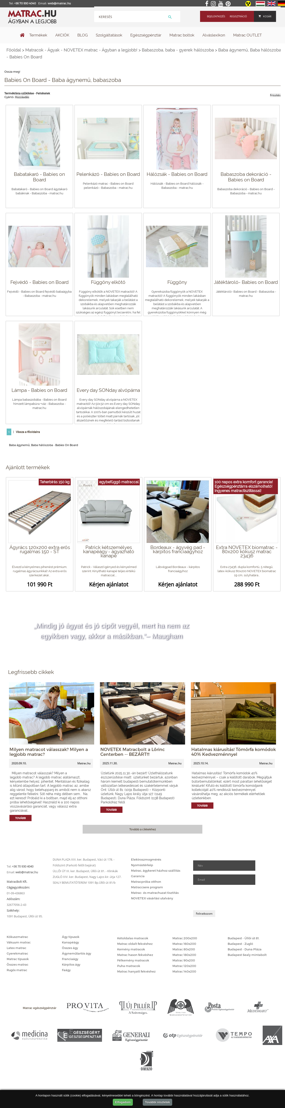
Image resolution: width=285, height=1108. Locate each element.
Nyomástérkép (142, 865)
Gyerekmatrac (17, 953)
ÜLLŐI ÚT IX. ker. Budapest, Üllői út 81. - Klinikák (85, 871)
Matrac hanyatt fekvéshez (136, 971)
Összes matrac (17, 964)
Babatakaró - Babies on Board (39, 177)
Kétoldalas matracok (132, 938)
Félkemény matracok (133, 960)
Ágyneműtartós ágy (76, 953)
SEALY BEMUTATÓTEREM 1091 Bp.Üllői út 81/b (84, 882)
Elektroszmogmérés (146, 859)
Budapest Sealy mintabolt (247, 955)
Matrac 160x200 (184, 944)
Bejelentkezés (216, 16)
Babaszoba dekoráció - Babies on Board (246, 177)
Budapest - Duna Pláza (245, 949)
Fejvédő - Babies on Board (39, 282)
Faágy (66, 970)
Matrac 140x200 (184, 971)
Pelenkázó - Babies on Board (108, 174)
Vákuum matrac (19, 942)
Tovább (20, 818)
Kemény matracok (131, 949)
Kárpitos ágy (71, 964)
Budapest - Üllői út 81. (243, 938)
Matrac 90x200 (183, 960)
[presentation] (228, 898)
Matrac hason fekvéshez (135, 955)
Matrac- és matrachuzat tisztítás (155, 893)
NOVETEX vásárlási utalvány (152, 898)
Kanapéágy (70, 942)
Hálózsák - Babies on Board (177, 174)
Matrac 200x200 (184, 938)
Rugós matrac (17, 970)
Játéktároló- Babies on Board (246, 282)
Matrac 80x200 (183, 949)
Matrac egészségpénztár (39, 1007)
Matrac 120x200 (184, 966)
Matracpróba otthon (146, 881)
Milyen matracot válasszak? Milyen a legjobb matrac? (48, 752)
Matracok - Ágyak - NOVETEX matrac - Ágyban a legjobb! (81, 50)
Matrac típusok (18, 959)
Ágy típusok (70, 937)
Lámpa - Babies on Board (39, 390)
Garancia (138, 876)
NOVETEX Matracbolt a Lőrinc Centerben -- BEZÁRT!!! (132, 752)
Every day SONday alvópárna (108, 390)
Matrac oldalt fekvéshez (135, 944)
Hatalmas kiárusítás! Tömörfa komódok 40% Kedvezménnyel (233, 752)
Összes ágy (70, 948)
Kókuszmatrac (17, 937)
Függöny (177, 282)
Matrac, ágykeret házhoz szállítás (155, 870)
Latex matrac (16, 948)
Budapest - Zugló (240, 944)
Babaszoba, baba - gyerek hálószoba (178, 50)
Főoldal (13, 50)
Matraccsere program (147, 887)
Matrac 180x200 (184, 955)
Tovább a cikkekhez (142, 829)
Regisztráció (238, 16)
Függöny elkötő (108, 282)
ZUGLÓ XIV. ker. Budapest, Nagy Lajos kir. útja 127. (87, 877)
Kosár (265, 16)
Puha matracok (128, 966)
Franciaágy (70, 959)
